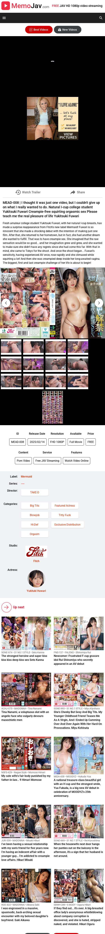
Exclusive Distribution (67, 524)
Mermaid (26, 476)
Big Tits (34, 505)
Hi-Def (34, 524)
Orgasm (34, 534)
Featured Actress (65, 505)
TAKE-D (34, 492)
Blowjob (35, 515)
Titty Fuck (65, 515)
